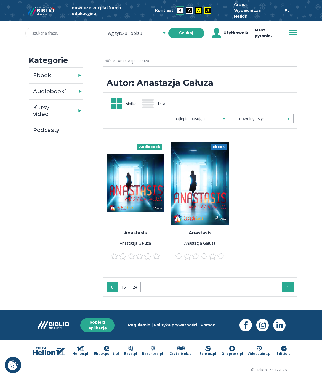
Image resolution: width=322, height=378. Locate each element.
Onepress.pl (232, 351)
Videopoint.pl (260, 351)
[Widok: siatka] (124, 103)
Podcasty (46, 130)
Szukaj (186, 32)
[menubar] (184, 11)
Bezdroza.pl (152, 351)
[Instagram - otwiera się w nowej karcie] (264, 325)
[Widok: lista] (156, 103)
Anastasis (135, 233)
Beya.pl (130, 351)
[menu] (135, 183)
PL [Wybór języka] (287, 10)
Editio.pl (284, 351)
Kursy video (41, 110)
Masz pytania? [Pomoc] (264, 33)
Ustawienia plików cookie (13, 365)
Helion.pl (80, 351)
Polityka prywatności (175, 325)
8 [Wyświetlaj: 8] (112, 287)
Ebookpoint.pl (106, 351)
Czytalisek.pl (181, 351)
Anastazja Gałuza (135, 243)
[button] (70, 75)
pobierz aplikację (97, 325)
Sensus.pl (207, 351)
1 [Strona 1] (288, 287)
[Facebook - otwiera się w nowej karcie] (247, 325)
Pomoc (208, 325)
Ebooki (43, 75)
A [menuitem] (180, 10)
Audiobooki (49, 91)
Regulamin (139, 325)
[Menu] (293, 32)
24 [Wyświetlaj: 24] (135, 287)
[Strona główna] (108, 61)
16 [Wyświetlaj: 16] (123, 287)
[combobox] (137, 33)
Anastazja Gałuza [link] (133, 61)
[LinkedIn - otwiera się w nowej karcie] (281, 325)
